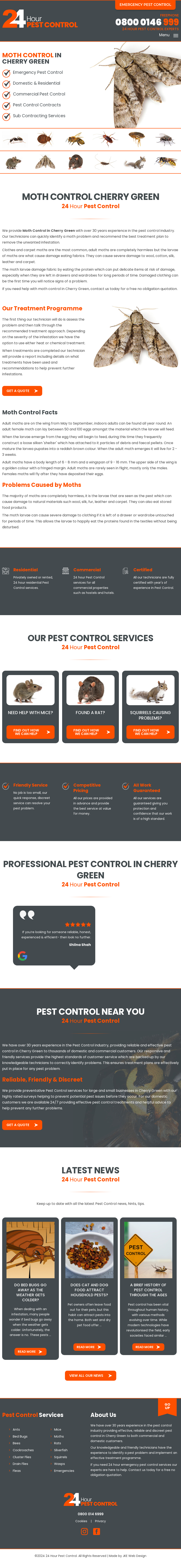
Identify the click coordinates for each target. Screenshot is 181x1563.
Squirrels (60, 1457)
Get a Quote (17, 390)
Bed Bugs (20, 1436)
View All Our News (86, 1375)
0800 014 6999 (90, 1514)
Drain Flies (20, 1464)
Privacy (100, 1521)
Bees (16, 1443)
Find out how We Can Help (26, 732)
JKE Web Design (134, 1556)
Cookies (81, 1521)
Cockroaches (23, 1450)
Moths (59, 1436)
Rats (57, 1443)
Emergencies (64, 1471)
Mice (57, 1429)
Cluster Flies (22, 1457)
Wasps (59, 1464)
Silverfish (61, 1450)
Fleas (17, 1471)
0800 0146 (147, 22)
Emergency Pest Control (145, 5)
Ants (16, 1429)
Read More (27, 1351)
